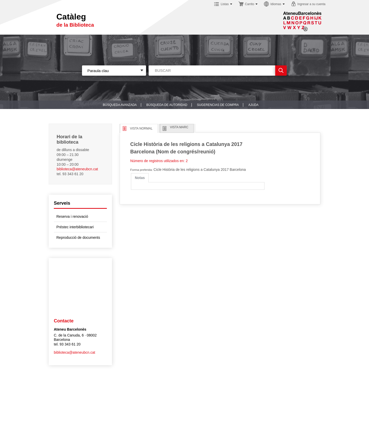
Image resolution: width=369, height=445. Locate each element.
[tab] (140, 177)
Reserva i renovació (72, 216)
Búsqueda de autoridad (166, 105)
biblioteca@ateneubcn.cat (77, 169)
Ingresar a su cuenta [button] (311, 4)
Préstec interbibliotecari (75, 227)
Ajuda (253, 105)
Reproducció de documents (78, 237)
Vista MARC (179, 127)
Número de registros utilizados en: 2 (159, 161)
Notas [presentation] (140, 178)
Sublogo (302, 21)
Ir (281, 70)
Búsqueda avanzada (120, 105)
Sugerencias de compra (218, 105)
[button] (223, 5)
